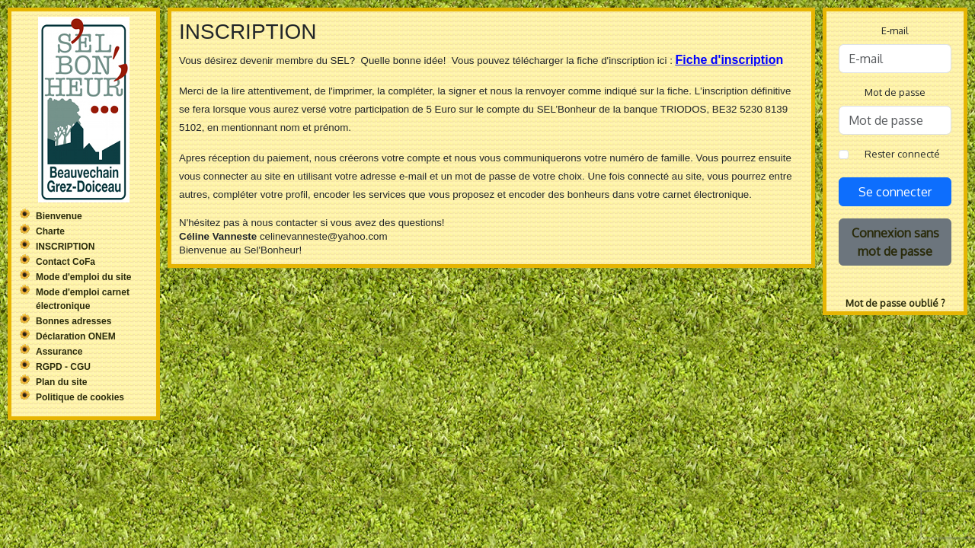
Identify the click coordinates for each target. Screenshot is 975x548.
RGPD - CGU (63, 367)
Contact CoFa (65, 261)
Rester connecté (902, 154)
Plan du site (61, 382)
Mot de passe (895, 92)
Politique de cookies (80, 397)
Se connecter (895, 191)
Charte (50, 231)
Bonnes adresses (73, 321)
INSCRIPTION (65, 246)
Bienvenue (59, 216)
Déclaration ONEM (76, 336)
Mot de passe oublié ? (895, 303)
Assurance (59, 351)
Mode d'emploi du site (84, 277)
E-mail (895, 30)
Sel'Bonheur (84, 109)
